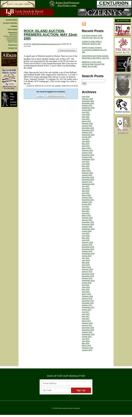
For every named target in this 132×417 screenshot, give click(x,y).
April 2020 (86, 240)
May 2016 (85, 343)
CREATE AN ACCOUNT (56, 96)
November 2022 (88, 180)
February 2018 (87, 296)
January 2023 (87, 175)
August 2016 (86, 337)
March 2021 (86, 215)
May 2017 (85, 316)
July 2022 (85, 186)
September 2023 (88, 159)
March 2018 (86, 294)
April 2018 (86, 292)
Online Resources (10, 36)
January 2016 (87, 350)
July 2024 (85, 139)
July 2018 (85, 285)
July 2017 (85, 312)
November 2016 (88, 330)
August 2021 (86, 204)
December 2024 (88, 128)
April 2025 (86, 119)
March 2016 (86, 346)
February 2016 (87, 348)
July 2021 (85, 206)
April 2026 (86, 97)
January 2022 (87, 197)
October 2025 (87, 105)
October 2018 (87, 278)
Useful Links (12, 42)
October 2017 (87, 305)
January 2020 (87, 245)
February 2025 (87, 123)
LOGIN (40, 96)
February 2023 (87, 173)
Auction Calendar (10, 23)
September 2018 (88, 280)
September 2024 (88, 135)
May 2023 (85, 166)
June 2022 (86, 188)
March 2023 (86, 171)
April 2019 (86, 265)
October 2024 (87, 132)
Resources (12, 33)
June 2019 (86, 260)
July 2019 (85, 258)
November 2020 (88, 224)
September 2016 (88, 334)
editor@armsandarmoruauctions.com (46, 44)
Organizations (12, 40)
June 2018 (86, 287)
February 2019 (87, 269)
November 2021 (88, 200)
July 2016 (85, 339)
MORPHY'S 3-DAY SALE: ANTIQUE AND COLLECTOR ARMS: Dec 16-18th (93, 64)
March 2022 (86, 195)
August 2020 (86, 231)
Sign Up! (81, 390)
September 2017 (88, 307)
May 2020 (85, 238)
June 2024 (86, 141)
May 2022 (85, 191)
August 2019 (86, 256)
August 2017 (86, 310)
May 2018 (85, 289)
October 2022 (87, 182)
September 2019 (88, 254)
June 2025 (86, 114)
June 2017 (86, 314)
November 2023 (88, 155)
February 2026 (87, 99)
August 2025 (86, 110)
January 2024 (87, 153)
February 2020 (87, 242)
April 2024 (86, 146)
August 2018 (86, 283)
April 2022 (86, 193)
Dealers (14, 26)
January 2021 (87, 220)
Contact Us (12, 48)
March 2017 (86, 321)
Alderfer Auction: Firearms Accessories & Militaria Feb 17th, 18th (94, 50)
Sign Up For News (123, 20)
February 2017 (87, 323)
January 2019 (87, 272)
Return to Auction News (67, 50)
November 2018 (88, 276)
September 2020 (88, 229)
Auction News (11, 20)
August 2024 (86, 137)
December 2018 (88, 274)
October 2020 (87, 227)
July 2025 (85, 112)
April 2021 (86, 213)
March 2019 (86, 267)
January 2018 (87, 298)
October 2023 (87, 157)
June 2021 (86, 209)
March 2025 (86, 121)
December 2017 (88, 301)
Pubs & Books (11, 38)
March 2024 (86, 148)
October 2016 (87, 332)
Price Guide (12, 29)
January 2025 (87, 126)
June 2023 (86, 164)
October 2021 (87, 202)
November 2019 (88, 249)
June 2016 (86, 341)
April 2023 (86, 168)
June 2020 (86, 236)
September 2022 (88, 184)
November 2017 (88, 303)
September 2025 (88, 108)
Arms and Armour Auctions (69, 408)
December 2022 (88, 177)
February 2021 (87, 218)
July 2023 (85, 162)
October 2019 (87, 251)
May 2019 (85, 263)
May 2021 (85, 211)
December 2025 (88, 101)
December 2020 (88, 222)
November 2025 (88, 103)
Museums (13, 34)
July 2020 (85, 233)
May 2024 (85, 144)
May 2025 (85, 117)
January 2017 (87, 325)
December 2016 (88, 328)
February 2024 (87, 150)
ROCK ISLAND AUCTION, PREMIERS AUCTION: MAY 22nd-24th (51, 34)
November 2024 (88, 130)
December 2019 (88, 247)
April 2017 (86, 319)
